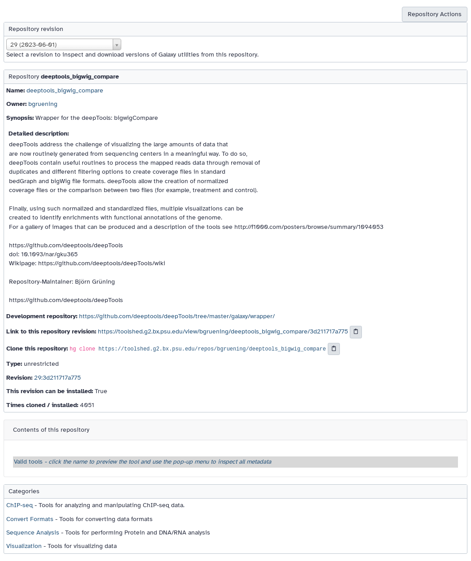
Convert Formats (29, 519)
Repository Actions (435, 14)
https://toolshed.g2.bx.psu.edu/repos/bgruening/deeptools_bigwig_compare (212, 349)
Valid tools (142, 461)
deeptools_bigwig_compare (64, 90)
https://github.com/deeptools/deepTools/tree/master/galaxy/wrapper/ (177, 316)
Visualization (24, 546)
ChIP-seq (19, 505)
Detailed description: (39, 133)
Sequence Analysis (32, 532)
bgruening (42, 104)
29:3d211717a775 (57, 377)
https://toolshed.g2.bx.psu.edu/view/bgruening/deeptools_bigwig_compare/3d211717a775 (223, 331)
